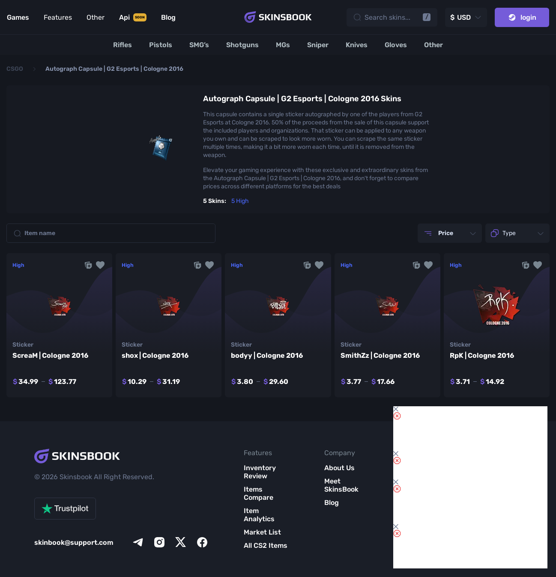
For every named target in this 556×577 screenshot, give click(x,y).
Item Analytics (259, 515)
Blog (331, 502)
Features (58, 17)
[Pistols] (160, 45)
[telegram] (138, 542)
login (522, 17)
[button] (100, 265)
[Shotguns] (242, 45)
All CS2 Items (265, 545)
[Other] (433, 45)
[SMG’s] (199, 45)
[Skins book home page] (278, 17)
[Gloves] (396, 45)
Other (96, 17)
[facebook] (202, 542)
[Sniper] (318, 45)
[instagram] (159, 542)
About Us (339, 468)
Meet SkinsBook (341, 485)
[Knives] (357, 45)
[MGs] (283, 45)
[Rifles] (122, 45)
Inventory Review (260, 472)
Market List (262, 532)
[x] (180, 542)
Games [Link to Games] (18, 17)
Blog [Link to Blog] (168, 17)
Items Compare (258, 493)
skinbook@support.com (74, 542)
